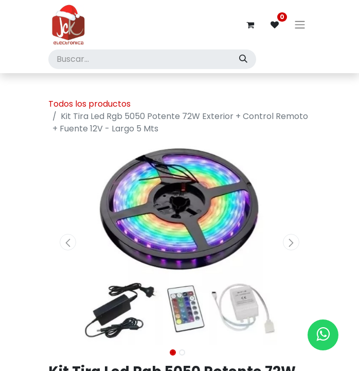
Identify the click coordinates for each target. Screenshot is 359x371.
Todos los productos (89, 104)
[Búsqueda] (243, 59)
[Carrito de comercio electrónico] (250, 24)
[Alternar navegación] (300, 25)
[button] (68, 242)
